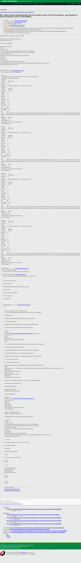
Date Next (7, 12)
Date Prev (2, 12)
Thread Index (31, 12)
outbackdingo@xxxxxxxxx (19, 22)
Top (1, 9)
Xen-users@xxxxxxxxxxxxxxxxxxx (11, 489)
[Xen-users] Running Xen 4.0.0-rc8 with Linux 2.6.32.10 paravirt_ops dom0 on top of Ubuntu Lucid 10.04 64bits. (33, 514)
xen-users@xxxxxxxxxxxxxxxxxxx (17, 25)
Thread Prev (13, 12)
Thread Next (19, 12)
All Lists (4, 9)
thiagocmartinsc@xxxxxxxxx (21, 20)
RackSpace (24, 552)
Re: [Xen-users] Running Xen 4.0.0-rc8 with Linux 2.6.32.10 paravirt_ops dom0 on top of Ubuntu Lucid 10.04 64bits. (34, 509)
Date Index (25, 12)
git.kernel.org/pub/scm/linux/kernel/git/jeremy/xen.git (22, 333)
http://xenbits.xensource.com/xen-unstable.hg (24, 398)
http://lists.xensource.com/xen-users (12, 490)
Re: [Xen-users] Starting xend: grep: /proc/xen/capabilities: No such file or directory (30, 529)
